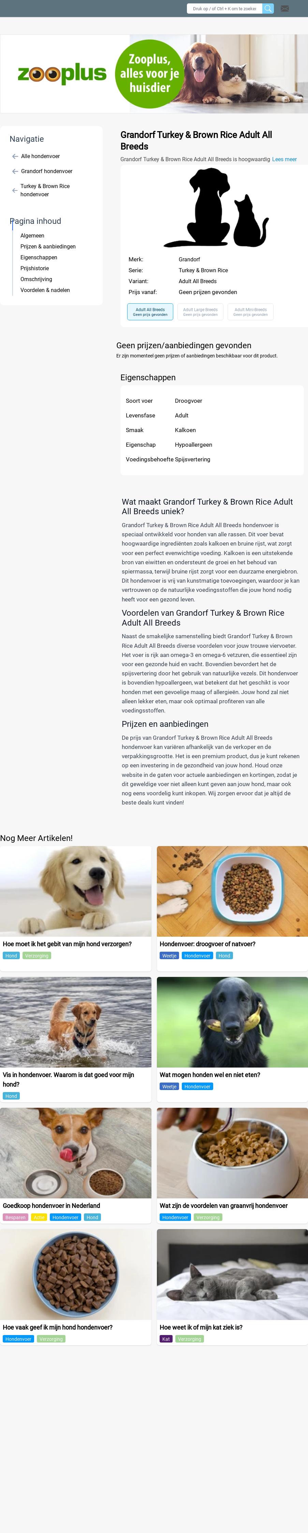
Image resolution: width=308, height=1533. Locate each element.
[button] (293, 8)
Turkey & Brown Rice (203, 270)
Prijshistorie (34, 268)
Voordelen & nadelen (45, 290)
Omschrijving (36, 279)
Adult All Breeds (198, 281)
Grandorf (189, 259)
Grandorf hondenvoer (42, 171)
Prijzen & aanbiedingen (48, 246)
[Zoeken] (268, 8)
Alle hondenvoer (36, 156)
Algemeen (32, 235)
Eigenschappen (38, 257)
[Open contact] (285, 8)
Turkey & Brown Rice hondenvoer (41, 190)
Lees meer (284, 159)
